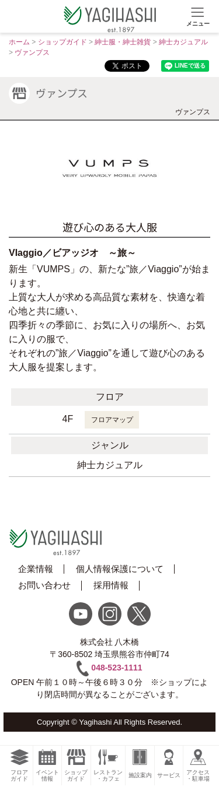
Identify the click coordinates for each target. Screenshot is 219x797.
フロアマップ (112, 420)
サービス (169, 763)
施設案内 (140, 763)
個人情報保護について (120, 569)
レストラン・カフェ (108, 765)
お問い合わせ (44, 585)
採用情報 (110, 585)
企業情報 (35, 569)
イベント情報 (48, 765)
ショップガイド (76, 765)
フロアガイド (19, 765)
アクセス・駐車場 (198, 765)
